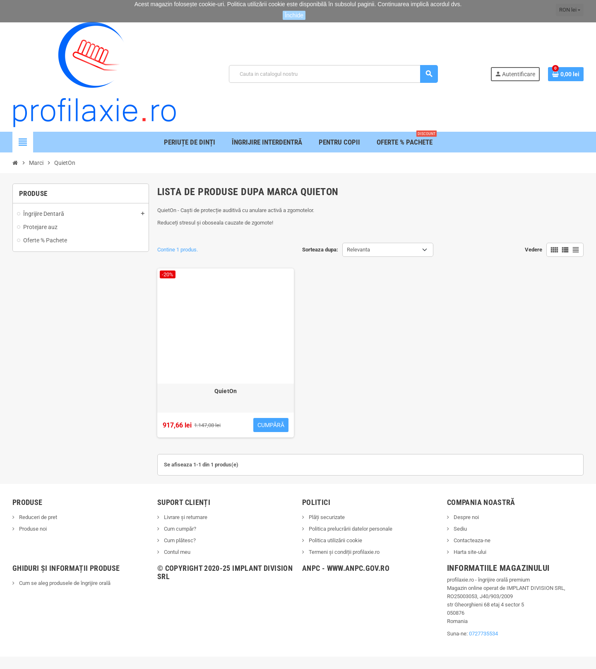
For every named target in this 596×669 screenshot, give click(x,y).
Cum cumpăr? (179, 529)
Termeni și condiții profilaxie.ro (344, 552)
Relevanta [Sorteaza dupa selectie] (358, 249)
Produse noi (32, 529)
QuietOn (225, 391)
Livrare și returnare (185, 517)
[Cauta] (333, 74)
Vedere (533, 249)
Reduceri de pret (37, 517)
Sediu (459, 529)
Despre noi (465, 517)
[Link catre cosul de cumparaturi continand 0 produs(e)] (566, 74)
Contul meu (176, 552)
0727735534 (483, 633)
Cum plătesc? (179, 540)
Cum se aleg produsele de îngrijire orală (64, 583)
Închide (294, 15)
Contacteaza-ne (471, 540)
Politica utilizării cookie (335, 540)
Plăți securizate (326, 517)
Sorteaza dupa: (320, 249)
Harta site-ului (469, 552)
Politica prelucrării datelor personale (350, 529)
